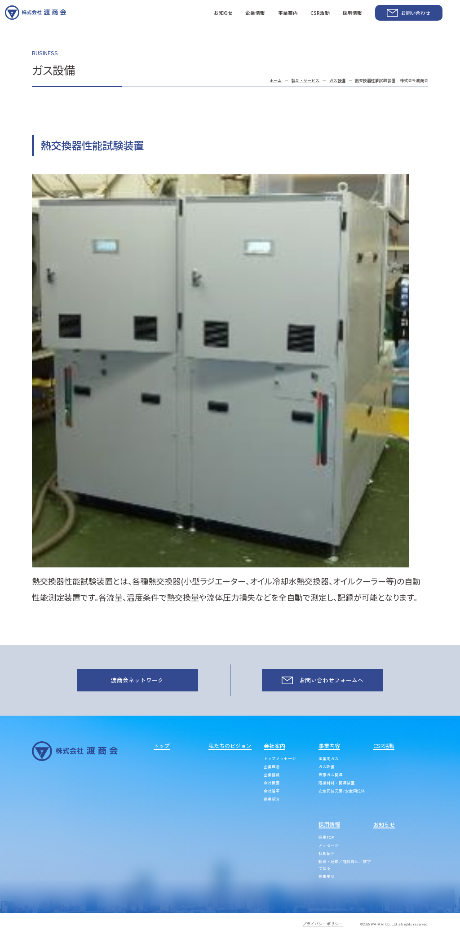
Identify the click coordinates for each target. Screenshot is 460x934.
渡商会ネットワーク (137, 680)
